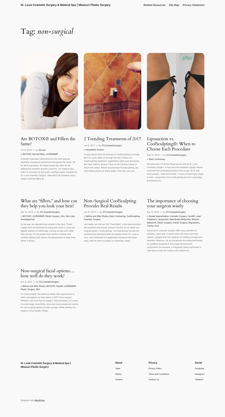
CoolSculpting (133, 216)
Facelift (191, 216)
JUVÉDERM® (52, 154)
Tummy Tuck (153, 226)
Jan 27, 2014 (90, 212)
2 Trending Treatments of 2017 (112, 139)
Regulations (193, 222)
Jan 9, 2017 (89, 145)
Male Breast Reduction (180, 219)
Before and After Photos (97, 216)
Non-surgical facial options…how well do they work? (47, 273)
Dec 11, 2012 (153, 212)
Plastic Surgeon (164, 222)
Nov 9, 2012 (26, 282)
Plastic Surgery (52, 216)
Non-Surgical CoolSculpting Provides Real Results (110, 204)
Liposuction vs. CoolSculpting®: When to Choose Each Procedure (171, 144)
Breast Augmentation (159, 216)
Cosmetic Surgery (92, 219)
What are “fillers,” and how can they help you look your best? (49, 204)
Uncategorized (28, 219)
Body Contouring (157, 159)
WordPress (40, 400)
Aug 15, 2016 (153, 155)
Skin (63, 216)
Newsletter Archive (95, 149)
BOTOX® (27, 154)
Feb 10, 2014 (27, 212)
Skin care (70, 216)
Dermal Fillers (38, 154)
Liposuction (163, 219)
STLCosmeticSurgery (112, 145)
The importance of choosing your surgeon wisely (172, 204)
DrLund (42, 150)
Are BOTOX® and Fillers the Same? (48, 141)
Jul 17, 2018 (26, 150)
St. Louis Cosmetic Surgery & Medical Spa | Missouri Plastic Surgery (66, 5)
